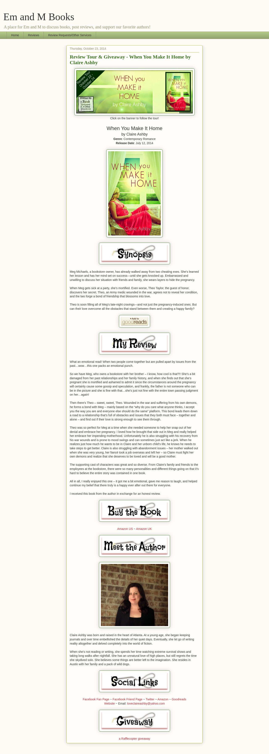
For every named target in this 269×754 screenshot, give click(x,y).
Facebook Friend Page (127, 699)
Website (109, 703)
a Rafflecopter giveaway (134, 738)
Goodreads (179, 699)
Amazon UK (144, 529)
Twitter (150, 699)
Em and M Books (38, 16)
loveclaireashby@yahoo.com (146, 703)
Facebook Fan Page (96, 699)
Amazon (163, 699)
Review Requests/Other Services (69, 35)
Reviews (33, 35)
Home (15, 35)
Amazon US (125, 529)
